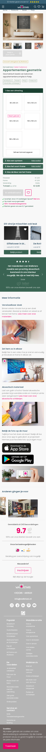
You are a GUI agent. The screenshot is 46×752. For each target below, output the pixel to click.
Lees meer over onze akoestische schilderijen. (19, 397)
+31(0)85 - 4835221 (23, 593)
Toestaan (10, 746)
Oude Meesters (12, 630)
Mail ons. (36, 199)
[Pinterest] (29, 606)
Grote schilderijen (32, 676)
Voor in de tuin (31, 644)
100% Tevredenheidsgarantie (15, 204)
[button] (3, 274)
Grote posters (12, 702)
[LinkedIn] (23, 606)
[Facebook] (17, 606)
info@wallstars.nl (23, 599)
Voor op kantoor (32, 636)
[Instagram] (12, 606)
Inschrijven (23, 570)
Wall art (29, 666)
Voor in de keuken (32, 640)
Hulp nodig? (36, 160)
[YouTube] (34, 606)
